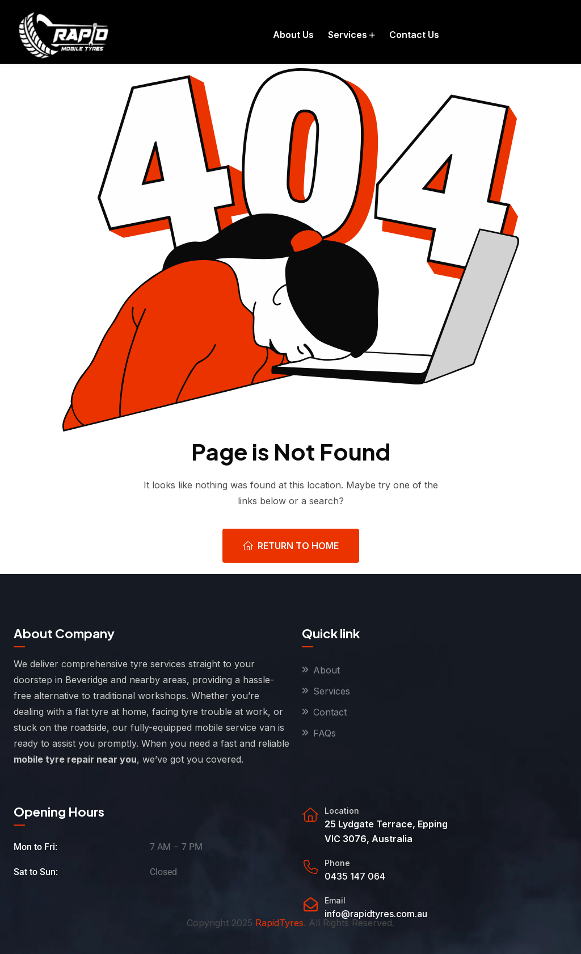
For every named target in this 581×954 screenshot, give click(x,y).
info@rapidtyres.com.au (376, 913)
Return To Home (291, 545)
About (326, 670)
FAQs (324, 733)
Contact (330, 712)
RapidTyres (279, 922)
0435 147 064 (355, 876)
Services (331, 691)
